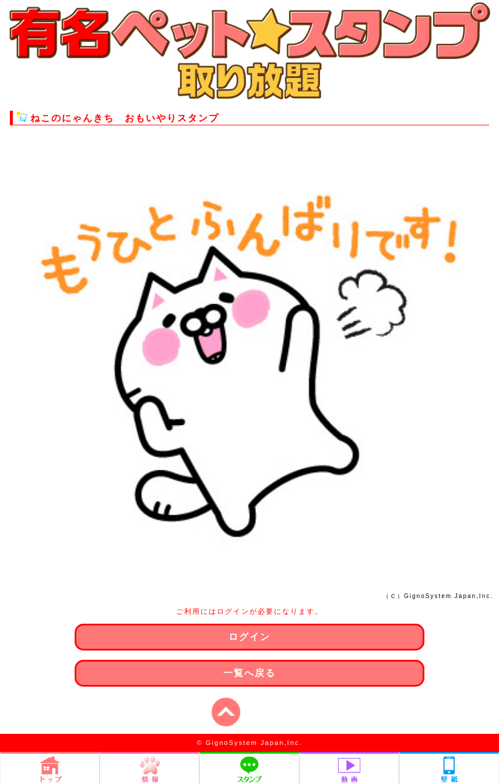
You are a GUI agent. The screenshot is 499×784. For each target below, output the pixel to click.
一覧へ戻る (249, 673)
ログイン (249, 637)
